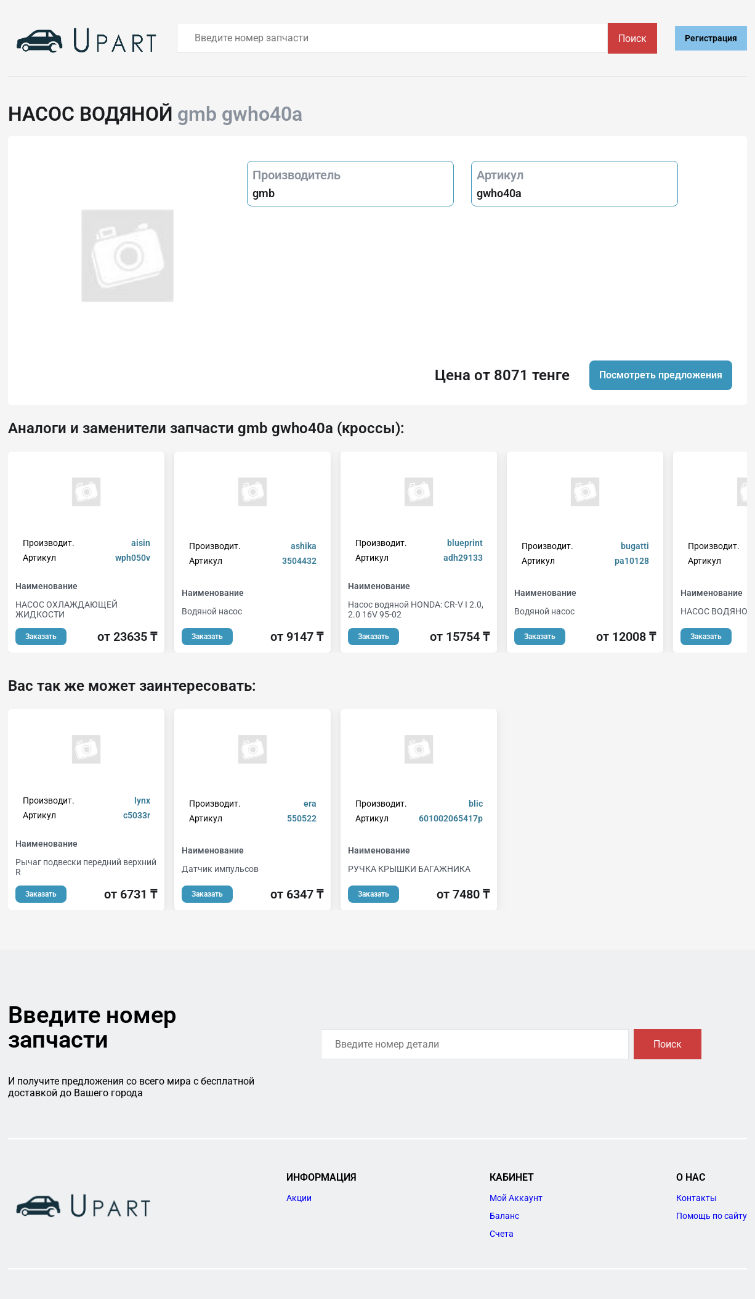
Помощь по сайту (711, 1216)
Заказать (41, 636)
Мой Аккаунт (516, 1198)
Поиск (632, 38)
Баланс (504, 1216)
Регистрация (711, 38)
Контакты (696, 1198)
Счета (502, 1234)
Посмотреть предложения (660, 375)
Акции (299, 1198)
